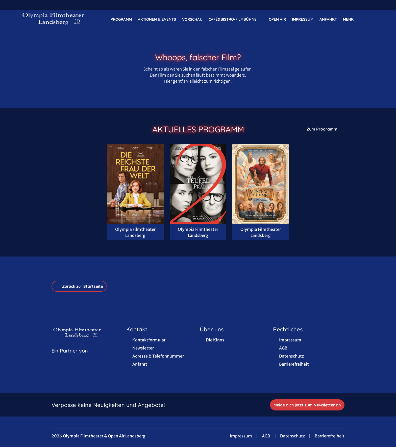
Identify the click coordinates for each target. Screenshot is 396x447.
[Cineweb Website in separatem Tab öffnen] (70, 357)
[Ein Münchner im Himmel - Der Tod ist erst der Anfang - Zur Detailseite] (260, 184)
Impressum (241, 435)
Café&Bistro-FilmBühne (236, 19)
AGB (266, 435)
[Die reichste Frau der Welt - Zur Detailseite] (135, 184)
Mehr (351, 19)
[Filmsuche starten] (371, 19)
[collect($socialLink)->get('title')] (9, 5)
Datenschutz (292, 435)
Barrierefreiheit (329, 435)
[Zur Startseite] (55, 19)
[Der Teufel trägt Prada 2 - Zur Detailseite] (198, 184)
